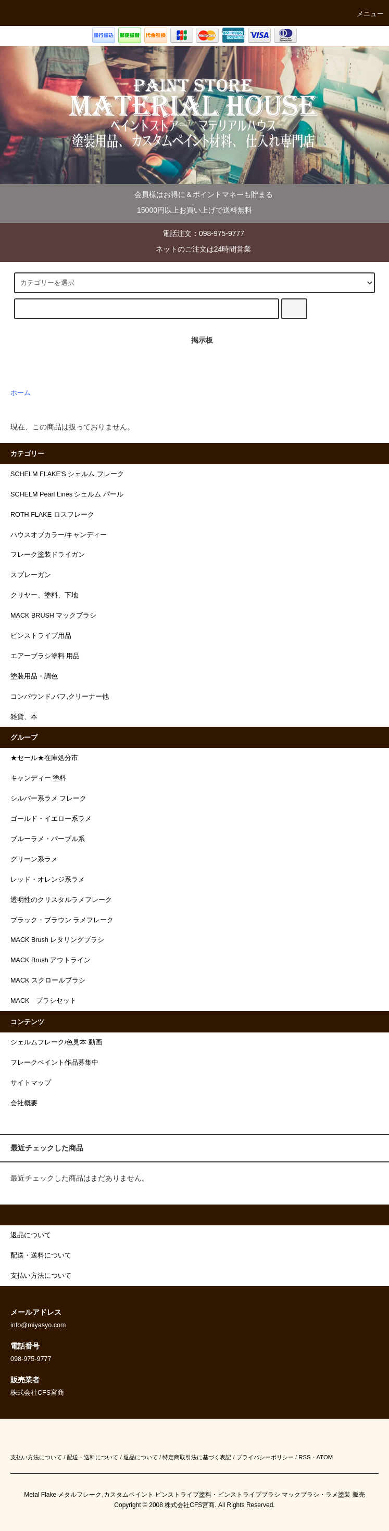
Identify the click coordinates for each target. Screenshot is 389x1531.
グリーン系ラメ (34, 859)
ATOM (325, 1457)
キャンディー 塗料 (38, 778)
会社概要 (23, 1103)
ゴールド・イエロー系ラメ (51, 818)
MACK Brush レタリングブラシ (57, 940)
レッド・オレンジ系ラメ (47, 879)
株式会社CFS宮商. (190, 1505)
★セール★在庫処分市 (44, 758)
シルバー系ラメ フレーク (48, 798)
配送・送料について (92, 1457)
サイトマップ (30, 1083)
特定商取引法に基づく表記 (196, 1457)
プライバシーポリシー (265, 1457)
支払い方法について (36, 1457)
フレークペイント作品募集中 (54, 1062)
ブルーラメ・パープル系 (47, 839)
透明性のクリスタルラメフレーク (61, 900)
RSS (304, 1457)
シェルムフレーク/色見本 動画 (56, 1042)
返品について (140, 1457)
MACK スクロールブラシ (47, 980)
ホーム (20, 393)
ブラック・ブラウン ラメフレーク (62, 920)
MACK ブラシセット (43, 1000)
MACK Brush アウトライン (50, 960)
